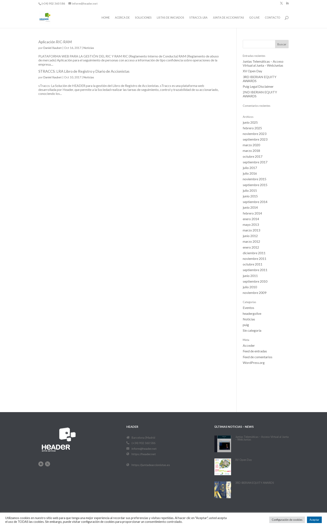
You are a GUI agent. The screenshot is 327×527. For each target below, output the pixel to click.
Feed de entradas (255, 351)
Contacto (272, 17)
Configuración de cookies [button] (287, 519)
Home (106, 17)
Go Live (254, 17)
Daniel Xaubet (52, 48)
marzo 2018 (251, 150)
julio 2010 (250, 287)
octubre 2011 (252, 264)
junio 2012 (250, 236)
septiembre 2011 (255, 270)
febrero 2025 (252, 128)
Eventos (248, 308)
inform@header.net (144, 448)
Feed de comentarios (257, 357)
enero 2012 (251, 247)
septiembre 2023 (255, 139)
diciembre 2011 (254, 253)
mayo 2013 (251, 224)
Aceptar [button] (314, 519)
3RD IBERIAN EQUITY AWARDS (254, 482)
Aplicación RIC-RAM (55, 41)
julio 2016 (250, 173)
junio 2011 (250, 276)
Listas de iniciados (170, 17)
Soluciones (143, 17)
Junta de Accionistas (228, 17)
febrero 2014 (252, 213)
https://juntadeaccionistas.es (151, 465)
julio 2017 (250, 168)
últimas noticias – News (234, 426)
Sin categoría (252, 330)
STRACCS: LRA (198, 17)
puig (246, 325)
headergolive (252, 313)
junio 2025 (250, 122)
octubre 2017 (252, 156)
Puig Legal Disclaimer (258, 86)
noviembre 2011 (254, 258)
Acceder (249, 345)
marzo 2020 (251, 145)
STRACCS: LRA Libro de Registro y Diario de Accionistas (84, 71)
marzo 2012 (251, 241)
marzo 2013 (251, 230)
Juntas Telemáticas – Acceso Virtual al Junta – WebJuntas (263, 63)
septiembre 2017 (255, 162)
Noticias (88, 48)
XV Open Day (252, 71)
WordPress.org (254, 362)
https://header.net (144, 454)
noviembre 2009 (254, 293)
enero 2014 (251, 219)
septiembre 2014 (255, 202)
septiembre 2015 (255, 185)
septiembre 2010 (255, 281)
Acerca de (122, 17)
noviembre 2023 (254, 134)
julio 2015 (250, 190)
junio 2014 (250, 207)
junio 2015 (250, 196)
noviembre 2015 (254, 179)
